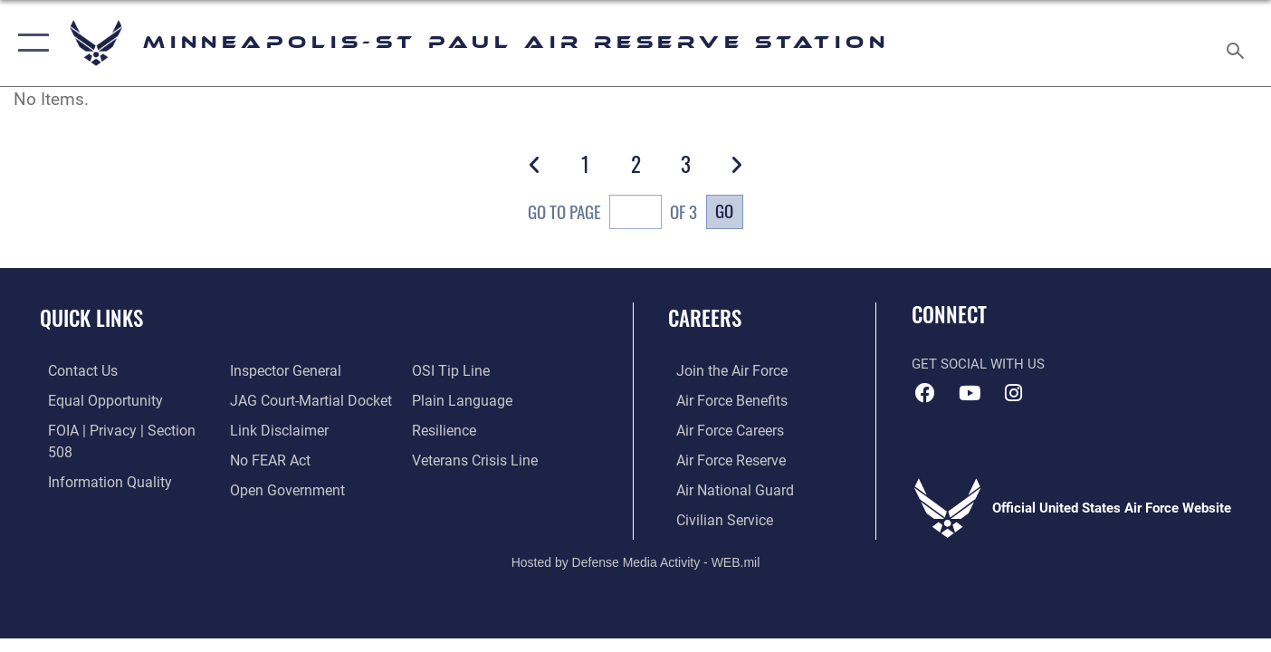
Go (724, 210)
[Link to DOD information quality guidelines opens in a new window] (98, 458)
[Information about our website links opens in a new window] (274, 399)
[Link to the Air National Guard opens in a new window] (723, 488)
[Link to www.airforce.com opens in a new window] (722, 370)
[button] (29, 43)
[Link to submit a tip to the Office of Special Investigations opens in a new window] (263, 488)
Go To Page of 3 (612, 214)
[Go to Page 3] (685, 164)
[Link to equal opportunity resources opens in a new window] (94, 399)
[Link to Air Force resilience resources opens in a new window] (446, 399)
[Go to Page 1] (585, 164)
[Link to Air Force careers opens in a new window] (721, 429)
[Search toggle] (1238, 43)
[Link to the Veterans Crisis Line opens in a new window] (476, 429)
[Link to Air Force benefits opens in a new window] (722, 399)
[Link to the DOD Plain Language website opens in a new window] (460, 370)
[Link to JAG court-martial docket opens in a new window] (305, 370)
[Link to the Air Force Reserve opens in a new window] (721, 458)
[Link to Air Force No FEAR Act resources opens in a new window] (266, 429)
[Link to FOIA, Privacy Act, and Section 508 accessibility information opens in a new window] (122, 429)
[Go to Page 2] (635, 164)
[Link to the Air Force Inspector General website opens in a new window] (93, 488)
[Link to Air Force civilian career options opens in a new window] (714, 518)
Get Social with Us (978, 364)
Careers (704, 317)
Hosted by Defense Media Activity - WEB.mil (635, 559)
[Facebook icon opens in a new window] (925, 393)
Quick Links (91, 317)
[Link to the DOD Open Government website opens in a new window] (281, 458)
